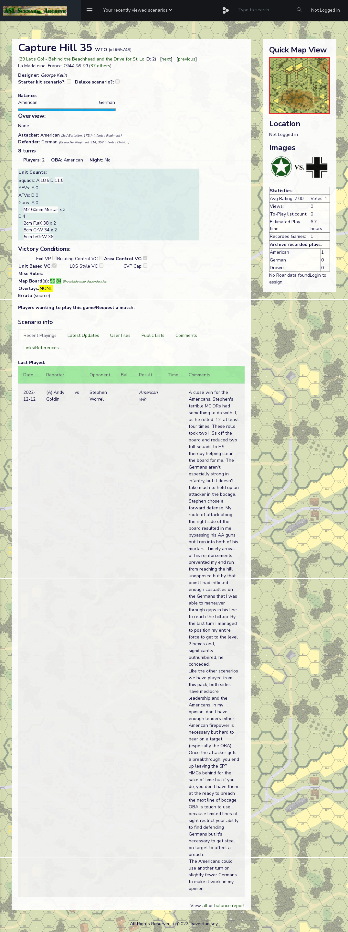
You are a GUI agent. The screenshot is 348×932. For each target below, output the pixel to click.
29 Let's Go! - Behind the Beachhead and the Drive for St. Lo (82, 59)
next (166, 59)
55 (52, 281)
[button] (137, 10)
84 (58, 281)
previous (186, 59)
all (204, 906)
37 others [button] (100, 66)
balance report (229, 906)
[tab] (40, 335)
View (196, 906)
